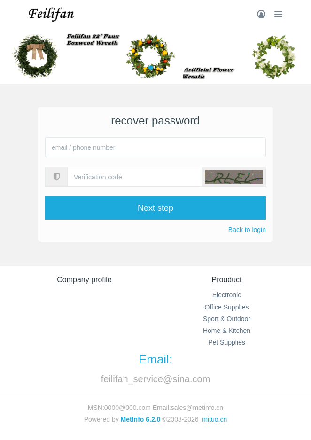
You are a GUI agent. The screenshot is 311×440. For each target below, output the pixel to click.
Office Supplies (227, 307)
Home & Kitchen (226, 330)
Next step (155, 208)
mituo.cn (214, 419)
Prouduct (226, 280)
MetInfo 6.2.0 (141, 419)
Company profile (84, 280)
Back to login (247, 229)
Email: (155, 359)
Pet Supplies (226, 342)
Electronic (226, 295)
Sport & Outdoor (226, 319)
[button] (234, 177)
